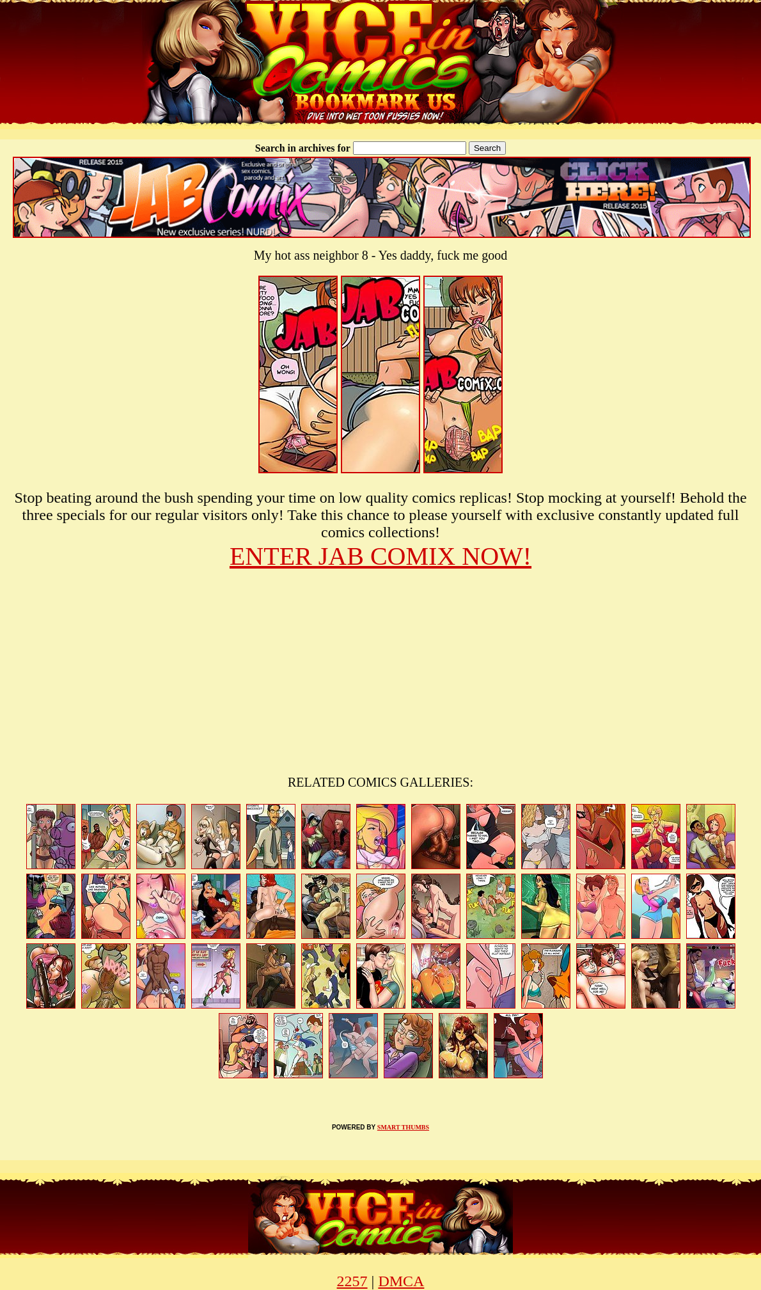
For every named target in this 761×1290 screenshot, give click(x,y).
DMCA (401, 1281)
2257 (352, 1281)
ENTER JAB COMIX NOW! (380, 556)
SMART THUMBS (403, 1127)
